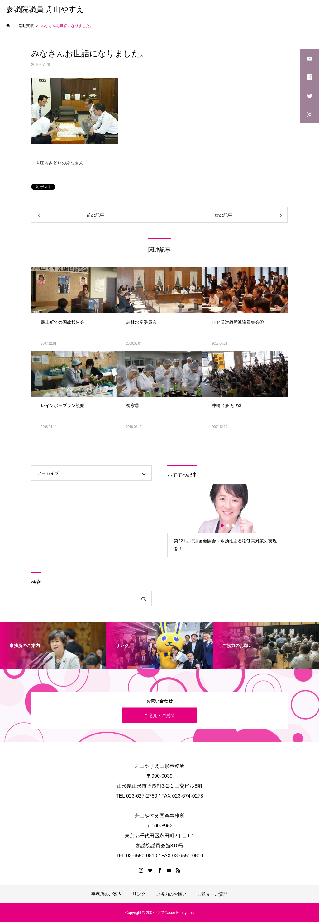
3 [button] (234, 525)
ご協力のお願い (171, 894)
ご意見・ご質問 (159, 715)
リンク (138, 894)
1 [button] (222, 525)
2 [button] (228, 525)
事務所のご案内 (106, 894)
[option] (227, 520)
